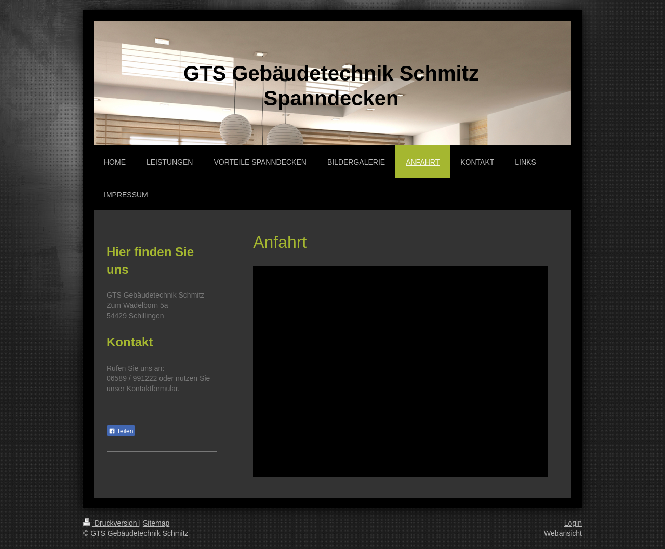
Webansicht (563, 533)
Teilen (121, 431)
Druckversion (111, 523)
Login (573, 523)
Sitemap (156, 523)
